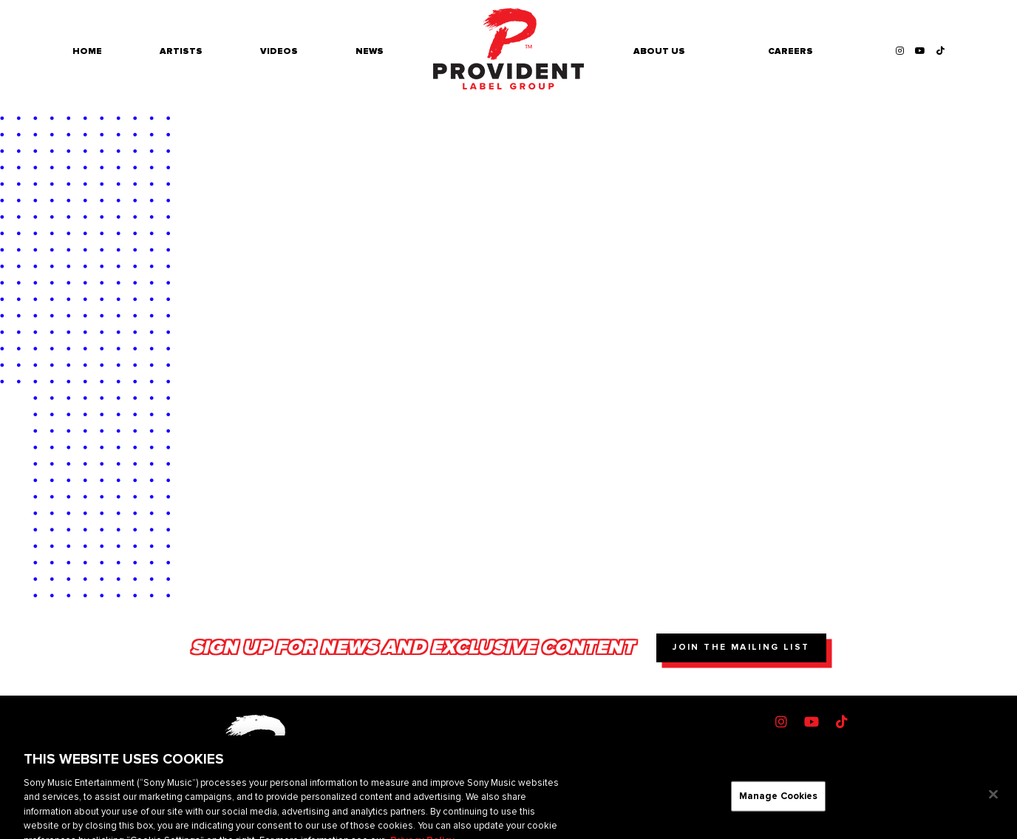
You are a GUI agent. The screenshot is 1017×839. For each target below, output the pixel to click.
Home (87, 51)
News (370, 51)
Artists (181, 51)
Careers (790, 51)
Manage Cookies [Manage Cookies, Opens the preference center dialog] (778, 803)
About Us (659, 51)
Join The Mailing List (741, 647)
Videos (279, 51)
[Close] (993, 801)
